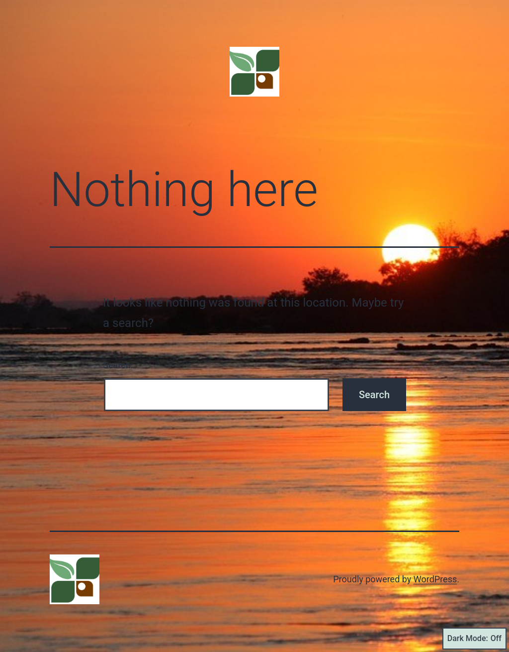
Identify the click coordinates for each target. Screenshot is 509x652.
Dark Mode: (474, 639)
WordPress (435, 579)
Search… (120, 365)
